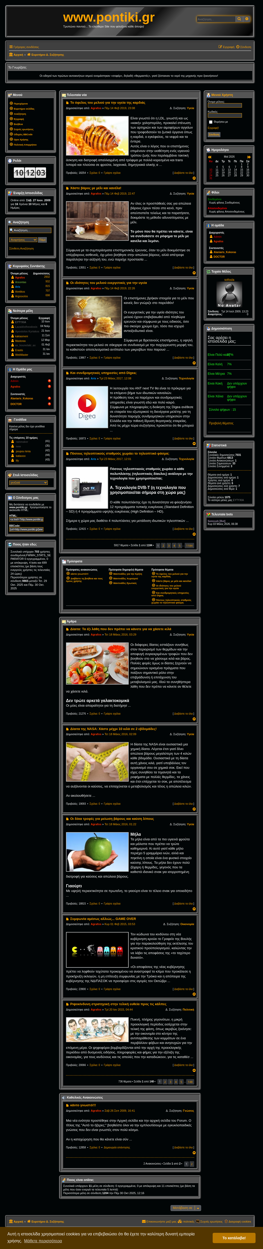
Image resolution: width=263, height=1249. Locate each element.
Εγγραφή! (213, 128)
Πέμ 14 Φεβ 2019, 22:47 (120, 193)
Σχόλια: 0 (95, 172)
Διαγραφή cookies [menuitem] (240, 1221)
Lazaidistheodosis (26, 326)
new (18, 446)
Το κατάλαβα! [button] (234, 1238)
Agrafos (96, 108)
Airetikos (20, 291)
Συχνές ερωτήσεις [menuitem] (211, 1221)
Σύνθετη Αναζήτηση (21, 248)
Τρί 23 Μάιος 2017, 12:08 (115, 378)
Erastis (19, 350)
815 (47, 286)
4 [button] (174, 545)
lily (17, 460)
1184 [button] (189, 545)
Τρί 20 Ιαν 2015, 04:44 (119, 1009)
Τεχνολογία (186, 378)
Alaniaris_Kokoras (22, 398)
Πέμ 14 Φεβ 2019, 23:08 (120, 108)
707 (47, 290)
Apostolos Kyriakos (27, 331)
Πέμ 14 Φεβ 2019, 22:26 (120, 288)
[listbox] (28, 483)
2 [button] (163, 545)
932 (47, 281)
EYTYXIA (20, 322)
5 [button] (179, 545)
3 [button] (169, 545)
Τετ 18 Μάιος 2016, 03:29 (120, 634)
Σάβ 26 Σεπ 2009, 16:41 (120, 1110)
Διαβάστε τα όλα (183, 172)
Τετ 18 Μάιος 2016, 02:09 (120, 734)
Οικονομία (187, 924)
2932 (47, 276)
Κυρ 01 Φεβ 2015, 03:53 (120, 924)
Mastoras (20, 341)
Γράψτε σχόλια (112, 172)
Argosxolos (21, 296)
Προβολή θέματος (221, 423)
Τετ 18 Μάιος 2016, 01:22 (120, 824)
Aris (93, 378)
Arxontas (20, 282)
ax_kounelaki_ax (25, 345)
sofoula (229, 280)
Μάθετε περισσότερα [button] (43, 1241)
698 (47, 295)
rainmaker (22, 441)
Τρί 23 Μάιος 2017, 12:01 (115, 458)
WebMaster (21, 354)
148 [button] (190, 1082)
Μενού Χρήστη (219, 95)
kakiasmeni (21, 336)
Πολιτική (188, 1009)
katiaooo (21, 456)
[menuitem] (243, 47)
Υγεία (190, 108)
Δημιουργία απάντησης (117, 1147)
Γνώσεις (188, 1110)
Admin (14, 381)
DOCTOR (16, 404)
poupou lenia (23, 451)
